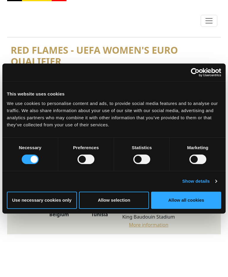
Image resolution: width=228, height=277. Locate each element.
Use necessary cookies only (42, 200)
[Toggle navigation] (209, 21)
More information (148, 225)
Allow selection (114, 200)
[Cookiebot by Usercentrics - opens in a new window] (195, 72)
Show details (196, 181)
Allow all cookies (186, 200)
